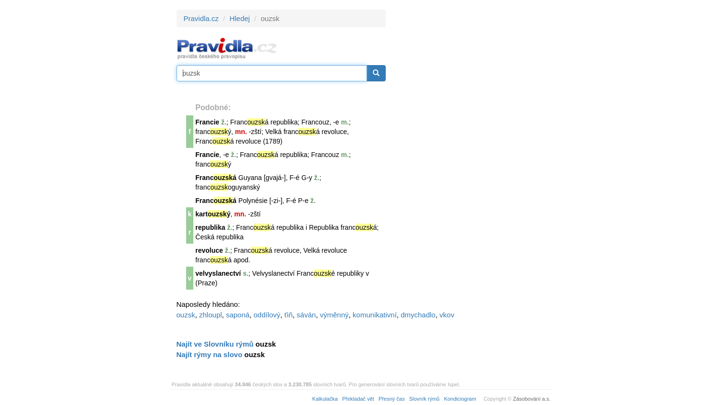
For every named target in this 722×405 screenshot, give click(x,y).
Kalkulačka (325, 399)
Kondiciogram (460, 399)
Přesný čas (391, 399)
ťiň (288, 315)
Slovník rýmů (424, 399)
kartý (212, 214)
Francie (207, 122)
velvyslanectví (218, 273)
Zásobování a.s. (531, 399)
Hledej (239, 18)
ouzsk (186, 315)
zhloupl (210, 315)
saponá (237, 315)
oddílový (266, 315)
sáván (306, 315)
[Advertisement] (472, 153)
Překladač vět (358, 399)
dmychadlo (418, 315)
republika (210, 227)
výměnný (334, 315)
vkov (446, 315)
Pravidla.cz (201, 18)
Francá (216, 177)
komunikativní (375, 315)
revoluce (209, 250)
